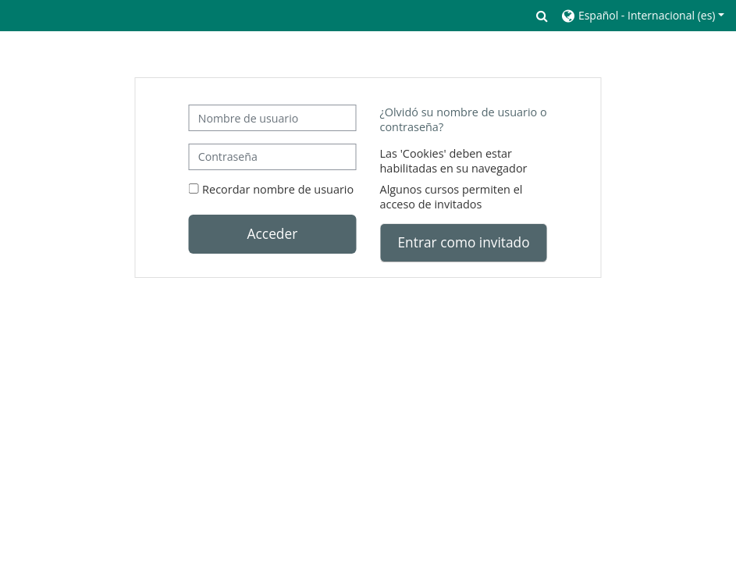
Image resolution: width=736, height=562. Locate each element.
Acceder (272, 233)
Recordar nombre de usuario (278, 189)
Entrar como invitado (464, 242)
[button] (542, 15)
